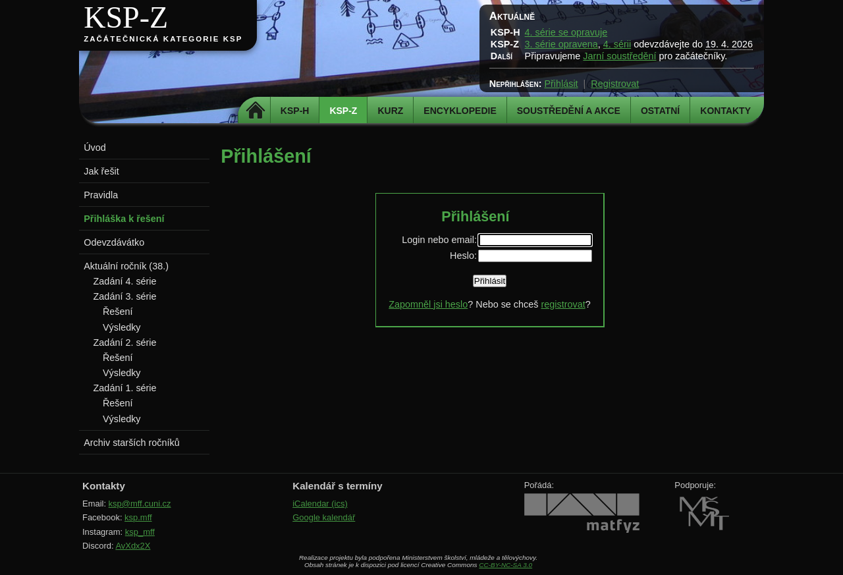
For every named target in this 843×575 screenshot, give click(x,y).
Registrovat (615, 83)
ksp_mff (140, 532)
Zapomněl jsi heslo (428, 304)
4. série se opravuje (566, 32)
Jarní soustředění (619, 56)
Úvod (95, 147)
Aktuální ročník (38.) (126, 266)
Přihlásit (561, 83)
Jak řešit (101, 171)
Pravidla (101, 195)
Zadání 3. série (125, 296)
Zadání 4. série (125, 281)
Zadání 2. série (125, 342)
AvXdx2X (132, 546)
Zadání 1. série (125, 388)
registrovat (563, 304)
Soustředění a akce (568, 110)
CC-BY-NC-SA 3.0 (505, 564)
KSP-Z (126, 17)
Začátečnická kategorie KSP (163, 39)
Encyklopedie (459, 110)
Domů (256, 110)
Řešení (118, 311)
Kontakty (725, 110)
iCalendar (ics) (320, 503)
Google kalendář (323, 517)
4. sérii (617, 44)
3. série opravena (561, 44)
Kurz (390, 110)
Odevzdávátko (114, 242)
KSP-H (295, 110)
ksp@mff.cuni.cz (140, 503)
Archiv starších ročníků (132, 442)
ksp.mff (138, 517)
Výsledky (122, 327)
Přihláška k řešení (124, 218)
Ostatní (660, 110)
